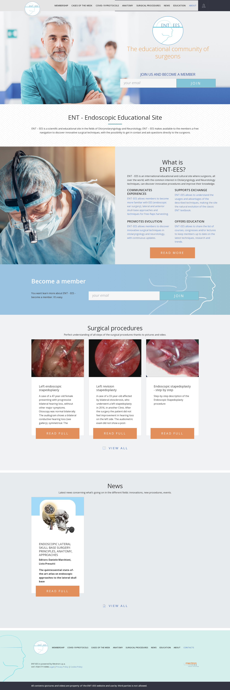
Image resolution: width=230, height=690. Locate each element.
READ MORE (172, 253)
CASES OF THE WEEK (100, 647)
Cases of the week (81, 5)
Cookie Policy (76, 666)
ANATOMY (127, 5)
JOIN (196, 83)
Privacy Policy (62, 666)
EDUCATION (179, 5)
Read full (58, 433)
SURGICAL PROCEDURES (148, 5)
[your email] (148, 83)
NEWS (167, 5)
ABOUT (192, 5)
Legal (51, 666)
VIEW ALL (115, 448)
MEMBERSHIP (61, 5)
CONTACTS (188, 647)
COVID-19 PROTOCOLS (107, 5)
